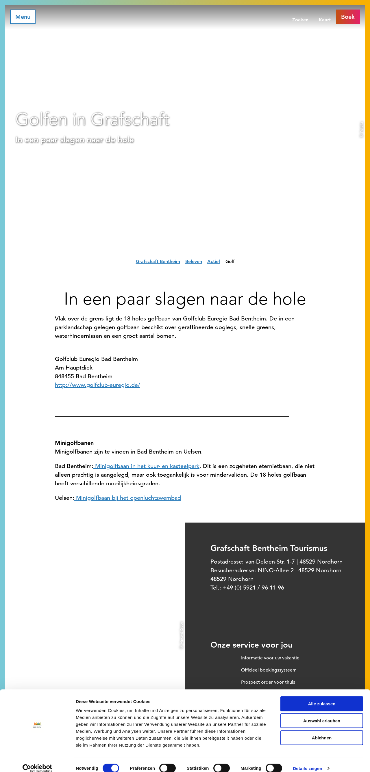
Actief (213, 261)
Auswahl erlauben (321, 713)
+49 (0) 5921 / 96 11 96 (253, 587)
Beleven (193, 261)
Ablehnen (322, 730)
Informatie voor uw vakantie (270, 658)
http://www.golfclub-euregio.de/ (97, 385)
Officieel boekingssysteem (269, 670)
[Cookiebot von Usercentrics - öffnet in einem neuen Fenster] (37, 760)
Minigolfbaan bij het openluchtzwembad (127, 497)
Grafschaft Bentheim (158, 261)
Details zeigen (307, 760)
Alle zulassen (321, 695)
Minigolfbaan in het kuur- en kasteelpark (146, 466)
